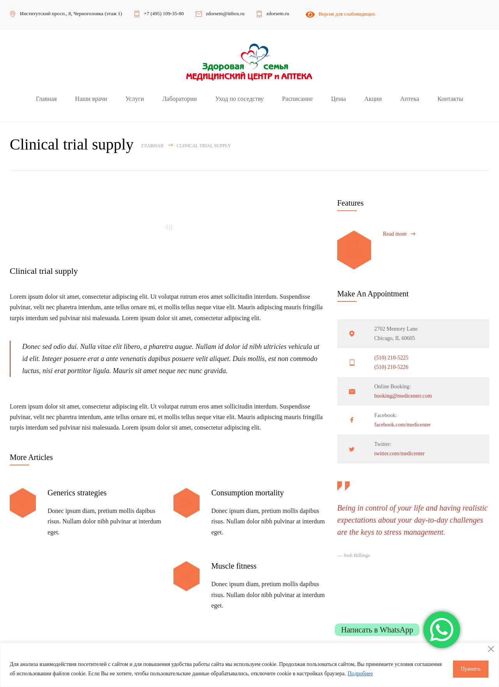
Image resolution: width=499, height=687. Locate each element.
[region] (249, 665)
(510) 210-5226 (391, 367)
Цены (338, 98)
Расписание (297, 98)
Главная (46, 98)
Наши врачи (91, 98)
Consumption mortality (247, 492)
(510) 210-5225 (391, 358)
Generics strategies (77, 492)
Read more (395, 234)
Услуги (135, 98)
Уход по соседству (239, 98)
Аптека (409, 98)
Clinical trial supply (44, 271)
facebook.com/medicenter (402, 425)
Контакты (450, 98)
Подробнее (360, 673)
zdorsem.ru (277, 13)
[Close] (490, 649)
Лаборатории (179, 98)
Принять (471, 669)
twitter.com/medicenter (399, 453)
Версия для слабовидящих (339, 14)
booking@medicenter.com (403, 396)
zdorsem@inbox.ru (225, 13)
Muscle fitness (234, 566)
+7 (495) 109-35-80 (164, 13)
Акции (373, 98)
